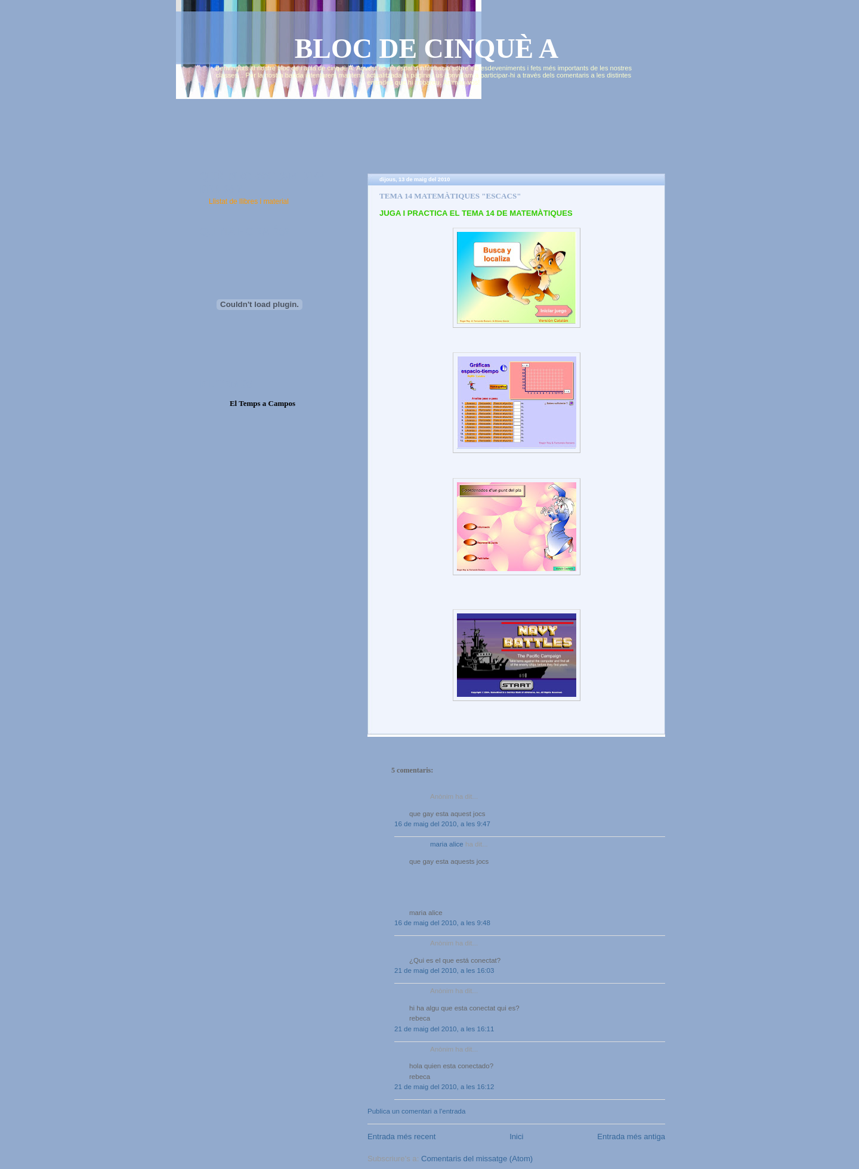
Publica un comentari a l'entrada (416, 1111)
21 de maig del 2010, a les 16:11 (444, 1028)
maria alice (447, 844)
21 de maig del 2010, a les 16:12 (444, 1086)
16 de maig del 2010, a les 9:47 (442, 823)
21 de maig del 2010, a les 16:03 (444, 970)
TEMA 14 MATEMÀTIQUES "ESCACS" (450, 195)
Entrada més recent (401, 1136)
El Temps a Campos (262, 403)
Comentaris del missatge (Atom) (477, 1158)
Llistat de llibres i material (249, 201)
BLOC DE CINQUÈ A (427, 48)
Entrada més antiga (631, 1136)
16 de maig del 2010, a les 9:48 (442, 922)
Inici (516, 1136)
